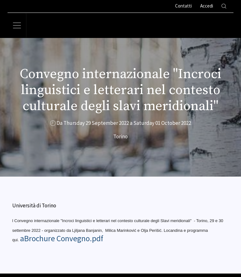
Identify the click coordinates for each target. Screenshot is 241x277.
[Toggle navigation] (17, 25)
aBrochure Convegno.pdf (61, 238)
